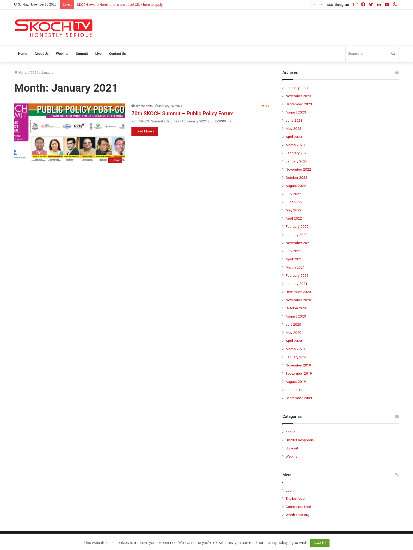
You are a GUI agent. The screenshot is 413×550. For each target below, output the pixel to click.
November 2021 (298, 243)
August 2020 (296, 316)
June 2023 (294, 120)
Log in (290, 490)
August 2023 (296, 112)
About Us (41, 54)
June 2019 (294, 390)
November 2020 (298, 300)
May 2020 (293, 332)
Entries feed (295, 498)
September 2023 (299, 104)
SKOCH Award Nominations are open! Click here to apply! (120, 5)
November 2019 (298, 365)
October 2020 (296, 308)
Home (22, 54)
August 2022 (296, 186)
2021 (34, 73)
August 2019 (296, 381)
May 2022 (293, 210)
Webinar (62, 54)
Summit (82, 54)
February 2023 (297, 153)
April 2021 (294, 259)
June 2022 (294, 202)
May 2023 (293, 128)
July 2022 (293, 194)
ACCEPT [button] (319, 543)
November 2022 (298, 169)
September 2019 (299, 373)
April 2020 (294, 341)
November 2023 (298, 96)
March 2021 (295, 267)
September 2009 (299, 398)
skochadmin (144, 106)
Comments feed (298, 506)
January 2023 (296, 161)
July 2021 (293, 251)
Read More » (144, 131)
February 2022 (297, 226)
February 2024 (297, 88)
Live (98, 54)
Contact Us (117, 54)
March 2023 (295, 145)
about (290, 432)
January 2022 (296, 234)
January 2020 (296, 357)
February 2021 (297, 275)
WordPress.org (297, 515)
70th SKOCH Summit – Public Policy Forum (182, 113)
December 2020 (298, 292)
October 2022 (296, 177)
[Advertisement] (272, 27)
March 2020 (295, 349)
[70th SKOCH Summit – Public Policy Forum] (69, 134)
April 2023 (294, 137)
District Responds (300, 440)
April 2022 (294, 218)
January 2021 (296, 283)
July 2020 (293, 324)
